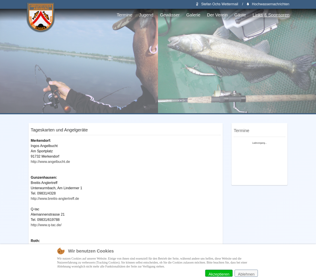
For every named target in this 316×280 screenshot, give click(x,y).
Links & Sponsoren (271, 15)
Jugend (146, 15)
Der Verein (217, 15)
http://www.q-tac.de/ (46, 225)
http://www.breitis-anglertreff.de (55, 198)
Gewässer (170, 15)
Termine (124, 15)
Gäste (240, 15)
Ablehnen (246, 274)
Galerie (193, 15)
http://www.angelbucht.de (50, 162)
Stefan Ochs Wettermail (217, 4)
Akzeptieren (218, 274)
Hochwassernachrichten (268, 4)
